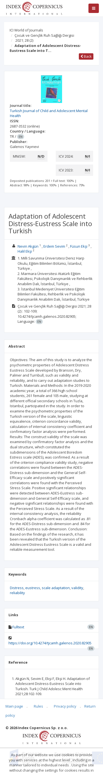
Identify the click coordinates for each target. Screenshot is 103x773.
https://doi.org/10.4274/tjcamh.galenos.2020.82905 (50, 642)
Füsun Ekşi (78, 246)
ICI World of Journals (26, 30)
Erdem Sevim (54, 246)
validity (77, 587)
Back (86, 56)
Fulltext (18, 626)
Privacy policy (65, 706)
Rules (38, 706)
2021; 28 (24, 40)
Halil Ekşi (25, 251)
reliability (17, 592)
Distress (17, 587)
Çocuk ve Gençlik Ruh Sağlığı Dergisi (44, 35)
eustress (32, 587)
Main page (14, 706)
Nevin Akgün (28, 246)
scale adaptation (56, 587)
